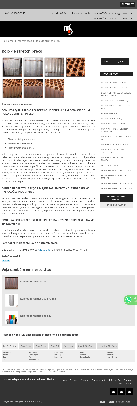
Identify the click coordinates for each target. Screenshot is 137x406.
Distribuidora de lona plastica (112, 159)
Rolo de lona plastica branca (38, 298)
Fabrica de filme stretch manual (113, 177)
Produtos (85, 380)
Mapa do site (125, 383)
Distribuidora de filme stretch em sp (112, 151)
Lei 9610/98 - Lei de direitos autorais (51, 372)
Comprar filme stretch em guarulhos (114, 130)
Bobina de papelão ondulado (116, 87)
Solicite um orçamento (115, 61)
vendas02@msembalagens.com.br (71, 13)
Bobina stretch (109, 113)
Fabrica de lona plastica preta (117, 188)
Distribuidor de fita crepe (114, 144)
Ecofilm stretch (109, 165)
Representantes (99, 380)
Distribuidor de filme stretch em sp (116, 138)
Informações (109, 74)
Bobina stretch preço (112, 118)
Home (65, 380)
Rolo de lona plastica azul (36, 315)
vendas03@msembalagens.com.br (113, 13)
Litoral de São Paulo (108, 346)
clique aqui (44, 249)
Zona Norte (26, 346)
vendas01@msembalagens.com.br (113, 17)
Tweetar (6, 260)
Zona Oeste (41, 346)
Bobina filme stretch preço (115, 100)
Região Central (9, 346)
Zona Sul (55, 346)
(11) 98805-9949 (15, 13)
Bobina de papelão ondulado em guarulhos (116, 94)
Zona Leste (68, 346)
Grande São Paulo (86, 346)
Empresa (74, 380)
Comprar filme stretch (113, 123)
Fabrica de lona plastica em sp (116, 183)
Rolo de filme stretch (33, 281)
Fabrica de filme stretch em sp (116, 170)
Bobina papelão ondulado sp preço (116, 107)
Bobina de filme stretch (113, 82)
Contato (127, 380)
